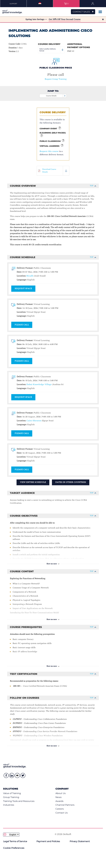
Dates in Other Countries (70, 482)
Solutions (10, 788)
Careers (59, 809)
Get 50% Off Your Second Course (65, 19)
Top (93, 185)
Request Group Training (56, 79)
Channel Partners (64, 805)
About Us (60, 793)
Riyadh (29, 275)
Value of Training (12, 793)
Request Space (23, 288)
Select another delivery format (51, 50)
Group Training (11, 797)
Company (62, 788)
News (58, 797)
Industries (8, 805)
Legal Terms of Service (15, 841)
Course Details (56, 95)
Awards (59, 801)
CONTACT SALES (81, 11)
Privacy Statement (80, 841)
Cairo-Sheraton (33, 420)
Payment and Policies (48, 841)
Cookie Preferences (13, 848)
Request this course (49, 151)
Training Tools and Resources (18, 801)
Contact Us (61, 812)
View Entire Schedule (33, 482)
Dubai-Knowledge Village (39, 384)
